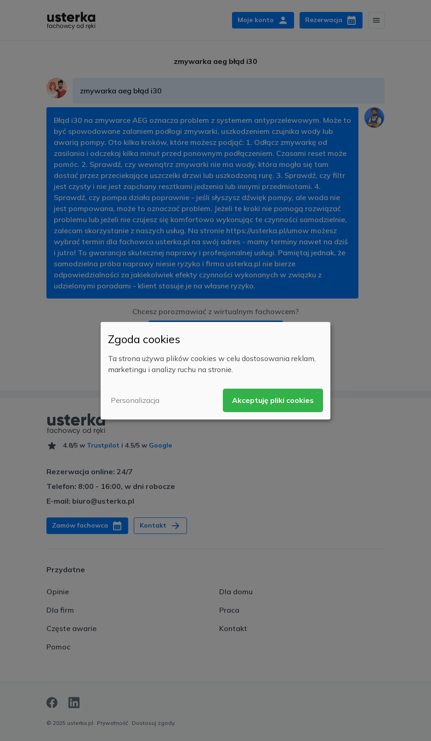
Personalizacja (135, 400)
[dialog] (215, 370)
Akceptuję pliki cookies (273, 400)
